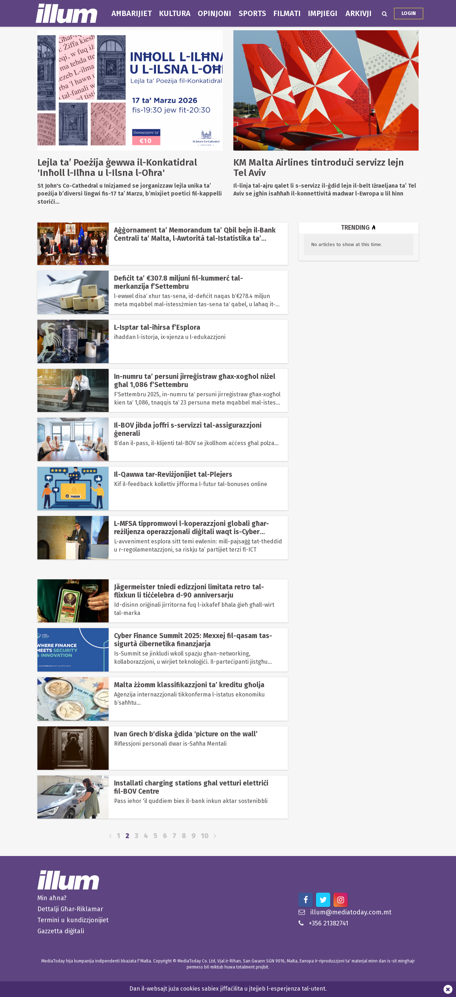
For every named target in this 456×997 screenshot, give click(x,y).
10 (204, 836)
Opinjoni (214, 13)
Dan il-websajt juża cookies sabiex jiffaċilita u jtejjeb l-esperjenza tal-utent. (228, 988)
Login (408, 13)
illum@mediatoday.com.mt (345, 912)
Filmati (287, 13)
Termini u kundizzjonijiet (73, 920)
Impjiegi (322, 13)
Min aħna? (52, 898)
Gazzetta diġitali (60, 931)
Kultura (175, 13)
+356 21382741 (323, 923)
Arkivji (359, 13)
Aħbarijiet (132, 13)
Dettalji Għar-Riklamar (70, 909)
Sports (252, 13)
